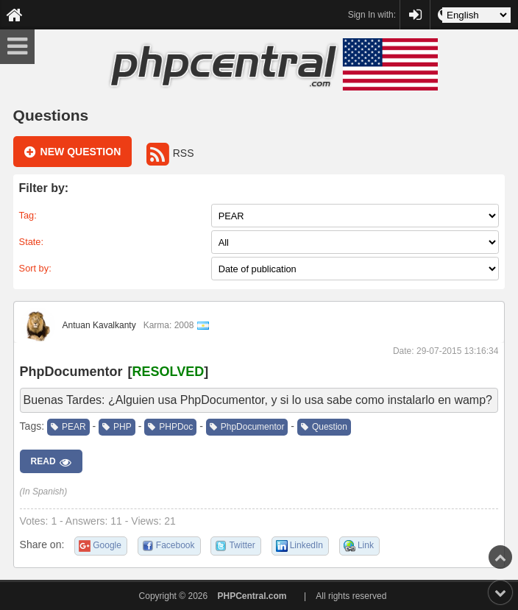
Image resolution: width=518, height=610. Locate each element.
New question (72, 152)
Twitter (242, 545)
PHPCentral (415, 8)
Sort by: (35, 268)
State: (31, 241)
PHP (117, 427)
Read (51, 462)
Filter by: (44, 188)
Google (107, 545)
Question (324, 427)
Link (366, 545)
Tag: (28, 215)
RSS (170, 153)
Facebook (175, 545)
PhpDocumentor (71, 371)
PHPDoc (170, 427)
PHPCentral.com (252, 596)
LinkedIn (306, 545)
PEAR (68, 427)
